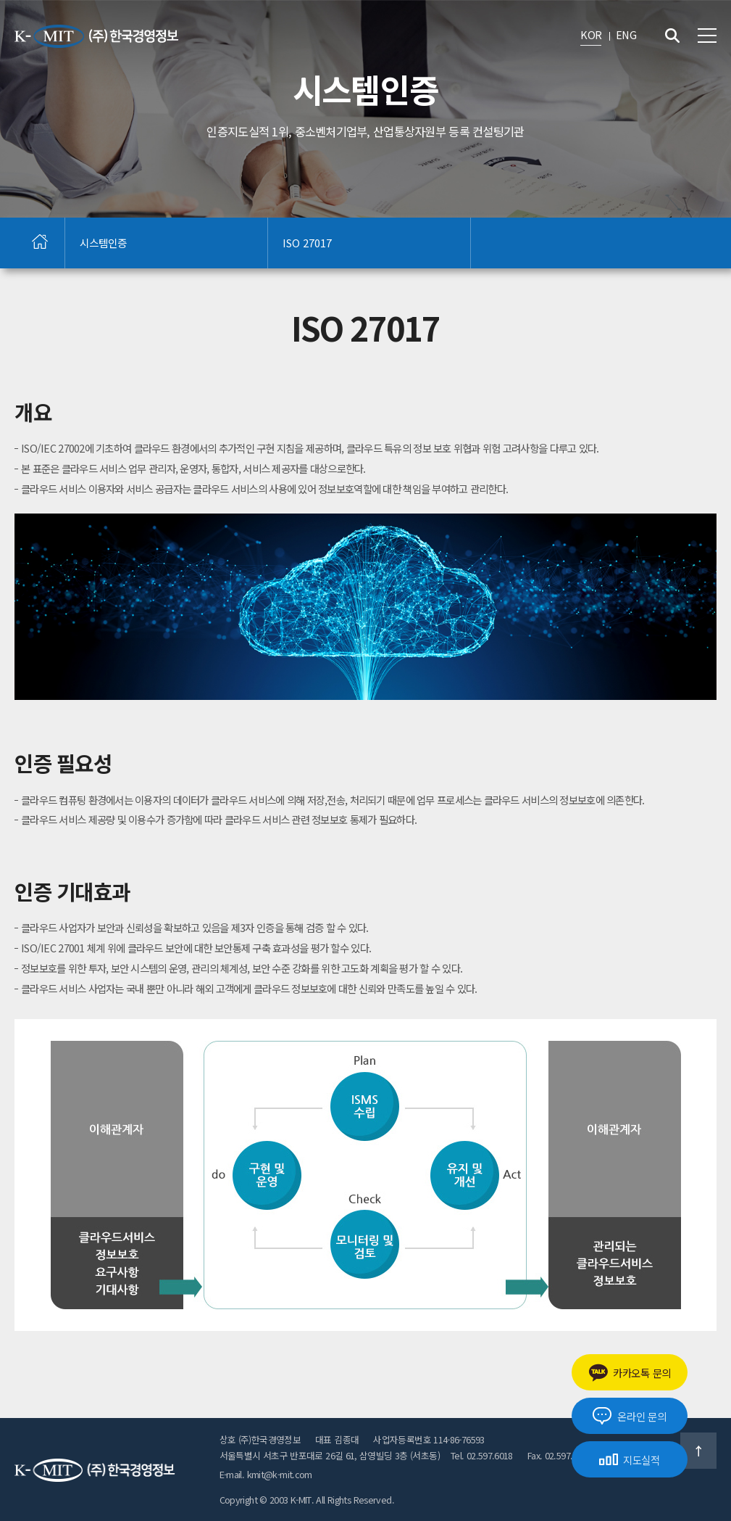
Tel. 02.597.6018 (482, 1455)
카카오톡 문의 (629, 1373)
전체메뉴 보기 (707, 35)
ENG (626, 34)
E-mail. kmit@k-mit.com (266, 1474)
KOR (590, 34)
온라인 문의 (629, 1416)
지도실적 (629, 1459)
